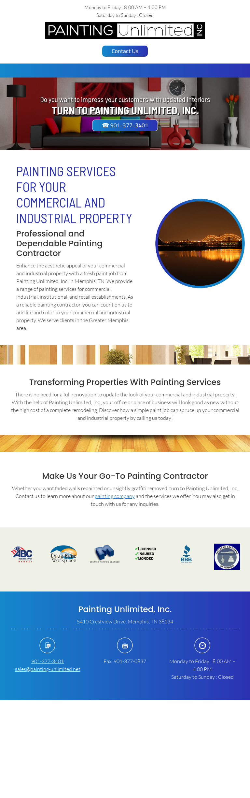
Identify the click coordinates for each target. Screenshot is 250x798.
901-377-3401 (47, 661)
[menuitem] (94, 70)
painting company (115, 496)
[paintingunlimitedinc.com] (125, 30)
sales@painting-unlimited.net (47, 669)
